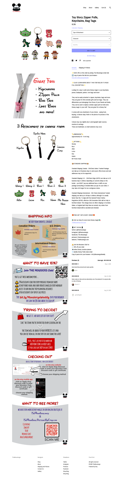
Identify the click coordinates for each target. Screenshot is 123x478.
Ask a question (87, 61)
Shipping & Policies (84, 68)
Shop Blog (66, 471)
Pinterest (65, 466)
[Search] (110, 8)
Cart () (103, 8)
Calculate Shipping (77, 28)
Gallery (97, 8)
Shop (84, 8)
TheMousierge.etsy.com (79, 222)
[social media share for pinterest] (80, 61)
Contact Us (41, 469)
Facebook (65, 469)
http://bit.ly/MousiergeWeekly (80, 78)
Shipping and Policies (43, 466)
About (90, 8)
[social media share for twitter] (76, 61)
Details (74, 68)
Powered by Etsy (93, 466)
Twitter (65, 462)
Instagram (66, 464)
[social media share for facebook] (73, 61)
